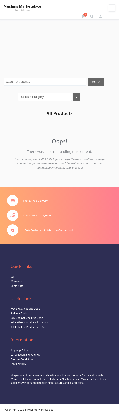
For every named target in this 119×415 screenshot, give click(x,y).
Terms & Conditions (22, 359)
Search (96, 82)
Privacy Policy (18, 363)
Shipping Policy (19, 350)
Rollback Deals (19, 313)
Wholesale (16, 281)
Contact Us (17, 285)
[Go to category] (76, 97)
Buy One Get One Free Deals (27, 317)
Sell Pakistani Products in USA (28, 327)
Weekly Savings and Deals (25, 308)
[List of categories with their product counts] (45, 97)
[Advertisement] (59, 46)
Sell (13, 276)
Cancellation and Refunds (25, 354)
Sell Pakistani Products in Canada (30, 322)
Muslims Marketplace (22, 6)
